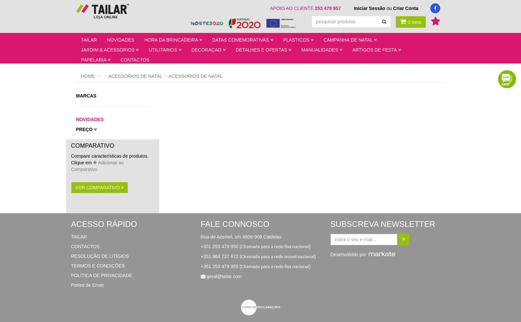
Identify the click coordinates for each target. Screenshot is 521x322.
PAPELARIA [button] (96, 60)
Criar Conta (405, 8)
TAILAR (89, 40)
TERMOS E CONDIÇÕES (98, 265)
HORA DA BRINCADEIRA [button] (173, 40)
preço (86, 129)
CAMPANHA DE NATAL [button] (350, 40)
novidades (90, 119)
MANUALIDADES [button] (321, 50)
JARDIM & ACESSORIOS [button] (110, 50)
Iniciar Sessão (369, 8)
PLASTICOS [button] (298, 40)
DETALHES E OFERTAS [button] (264, 50)
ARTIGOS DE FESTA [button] (376, 50)
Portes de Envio (87, 285)
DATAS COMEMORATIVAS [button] (242, 40)
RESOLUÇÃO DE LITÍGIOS (100, 256)
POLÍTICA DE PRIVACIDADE (101, 275)
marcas (87, 95)
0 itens (410, 21)
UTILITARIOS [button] (165, 50)
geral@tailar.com (223, 276)
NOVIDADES (120, 40)
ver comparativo (99, 187)
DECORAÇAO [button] (209, 50)
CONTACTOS (134, 60)
